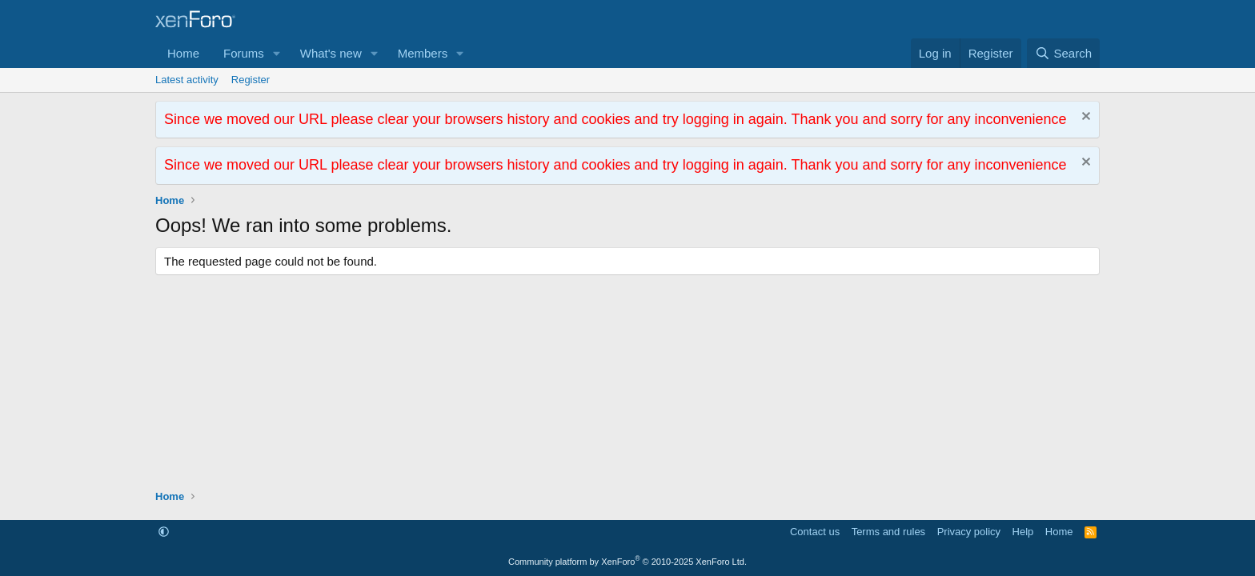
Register (250, 80)
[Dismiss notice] (1084, 118)
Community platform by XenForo (627, 561)
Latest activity (187, 80)
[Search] (1063, 53)
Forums (243, 53)
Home (183, 53)
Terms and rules (888, 532)
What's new (331, 53)
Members (423, 53)
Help (1023, 532)
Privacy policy (968, 532)
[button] (277, 53)
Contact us (815, 532)
